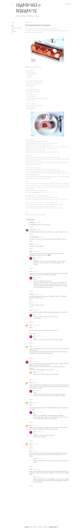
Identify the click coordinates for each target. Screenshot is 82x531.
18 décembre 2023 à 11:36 (36, 469)
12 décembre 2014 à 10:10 (36, 244)
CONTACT (37, 16)
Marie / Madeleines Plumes (33, 237)
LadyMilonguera (32, 222)
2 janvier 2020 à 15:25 (39, 390)
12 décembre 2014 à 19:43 (39, 257)
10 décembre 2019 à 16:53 (39, 336)
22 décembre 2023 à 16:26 (40, 476)
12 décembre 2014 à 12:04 (36, 271)
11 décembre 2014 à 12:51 (38, 222)
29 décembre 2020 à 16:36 (35, 425)
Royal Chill (31, 244)
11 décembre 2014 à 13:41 (40, 229)
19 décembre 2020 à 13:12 (35, 402)
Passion (12, 33)
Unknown (30, 325)
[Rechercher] (68, 3)
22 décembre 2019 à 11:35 (35, 361)
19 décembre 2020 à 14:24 (39, 411)
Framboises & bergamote (28, 8)
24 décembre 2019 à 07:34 (40, 372)
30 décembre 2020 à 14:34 (35, 443)
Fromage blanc (13, 31)
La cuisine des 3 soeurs (32, 229)
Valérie (34, 257)
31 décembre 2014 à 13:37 (39, 314)
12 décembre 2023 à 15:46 (40, 458)
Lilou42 (30, 402)
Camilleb (30, 251)
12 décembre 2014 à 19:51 (39, 277)
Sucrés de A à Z (30, 16)
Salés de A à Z (24, 16)
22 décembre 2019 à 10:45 (36, 346)
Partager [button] (12, 22)
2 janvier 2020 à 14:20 (36, 382)
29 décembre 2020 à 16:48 (39, 431)
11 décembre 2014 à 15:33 (42, 237)
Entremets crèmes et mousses (16, 28)
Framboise (13, 29)
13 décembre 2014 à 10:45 (34, 302)
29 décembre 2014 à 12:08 (36, 310)
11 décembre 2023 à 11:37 (35, 450)
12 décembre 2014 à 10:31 (36, 251)
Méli (30, 302)
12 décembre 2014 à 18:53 (38, 294)
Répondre (31, 226)
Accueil (18, 16)
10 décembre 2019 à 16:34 (36, 325)
